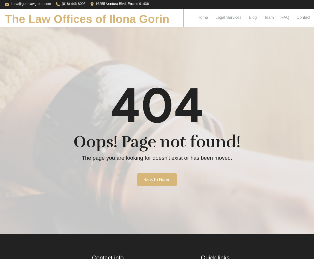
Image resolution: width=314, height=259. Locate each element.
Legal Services (229, 17)
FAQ (285, 17)
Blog (253, 17)
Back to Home (157, 179)
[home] (92, 18)
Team (269, 17)
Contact (303, 17)
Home (202, 17)
